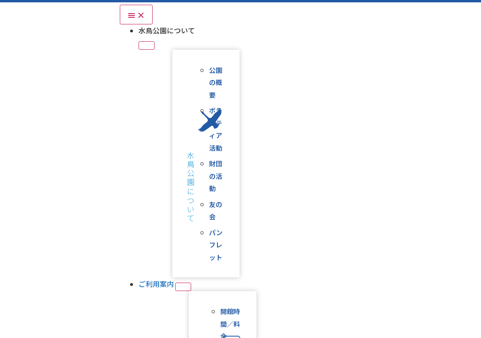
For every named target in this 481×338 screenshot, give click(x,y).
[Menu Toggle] (136, 14)
